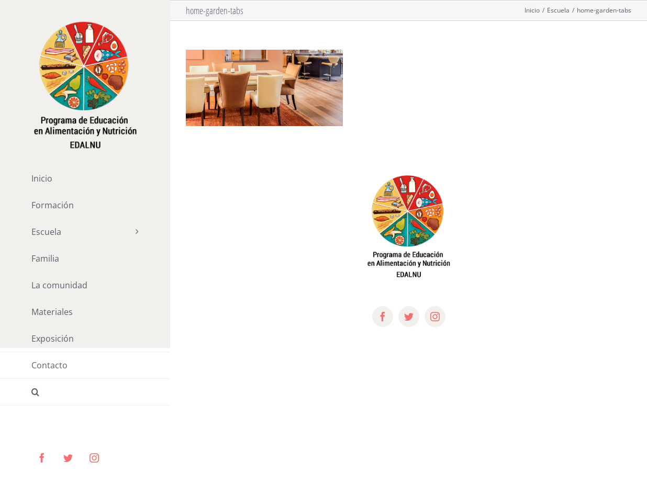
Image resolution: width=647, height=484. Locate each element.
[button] (85, 392)
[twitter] (408, 316)
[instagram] (435, 316)
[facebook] (382, 316)
